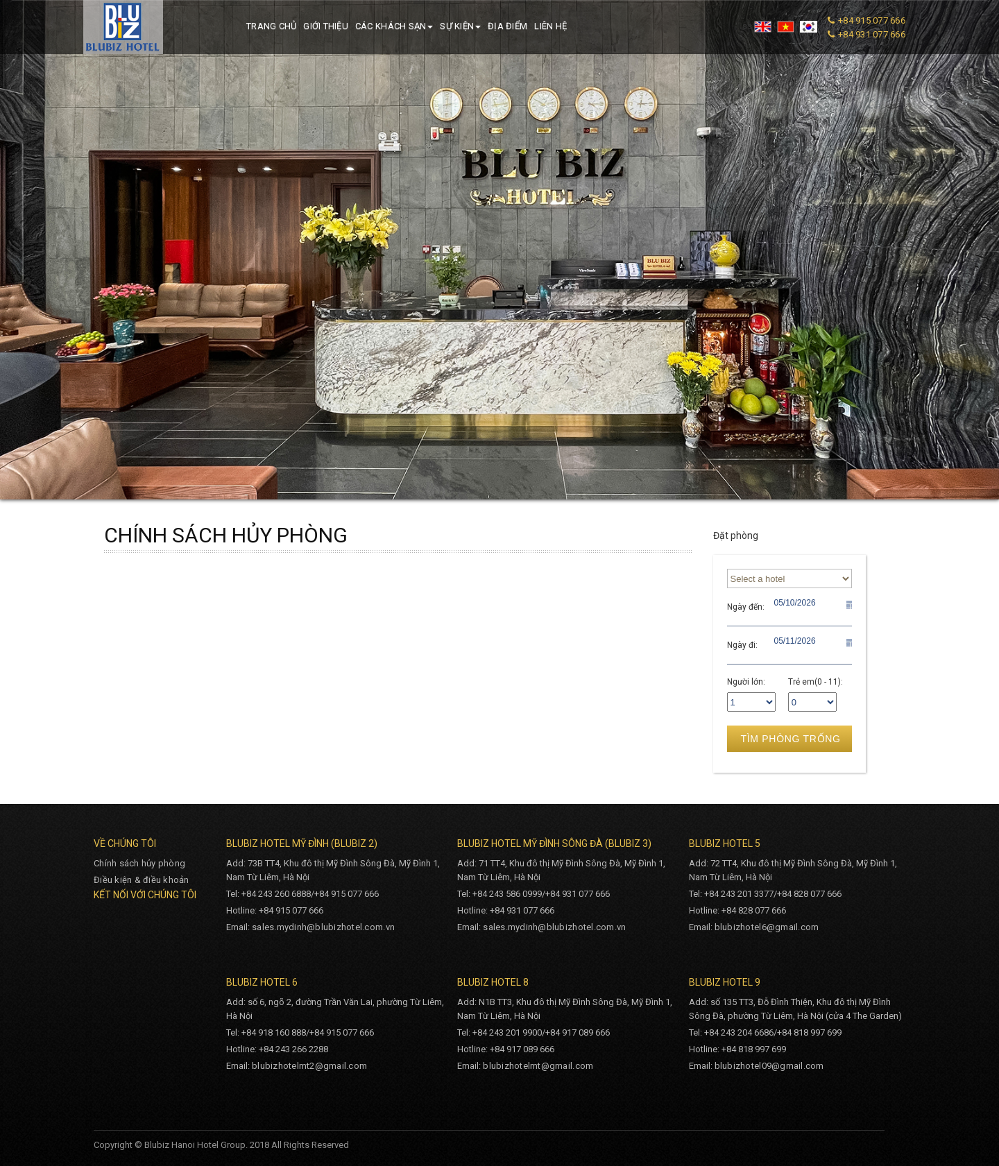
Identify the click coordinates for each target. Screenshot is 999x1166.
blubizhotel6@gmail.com (767, 927)
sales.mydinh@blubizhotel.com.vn (323, 927)
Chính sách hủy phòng (139, 863)
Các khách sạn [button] (394, 26)
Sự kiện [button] (460, 26)
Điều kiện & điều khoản (141, 880)
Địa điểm (507, 26)
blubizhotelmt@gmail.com (538, 1066)
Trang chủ (271, 26)
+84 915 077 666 (871, 20)
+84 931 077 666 (871, 34)
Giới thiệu (325, 26)
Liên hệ (550, 26)
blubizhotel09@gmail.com (769, 1066)
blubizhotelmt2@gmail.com (309, 1066)
